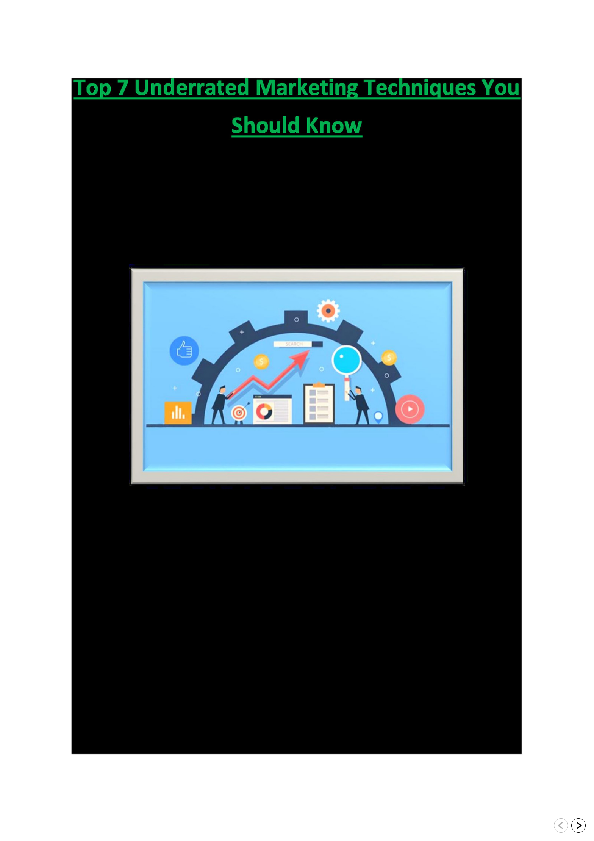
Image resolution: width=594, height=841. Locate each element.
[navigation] (569, 825)
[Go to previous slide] (561, 825)
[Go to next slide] (578, 825)
